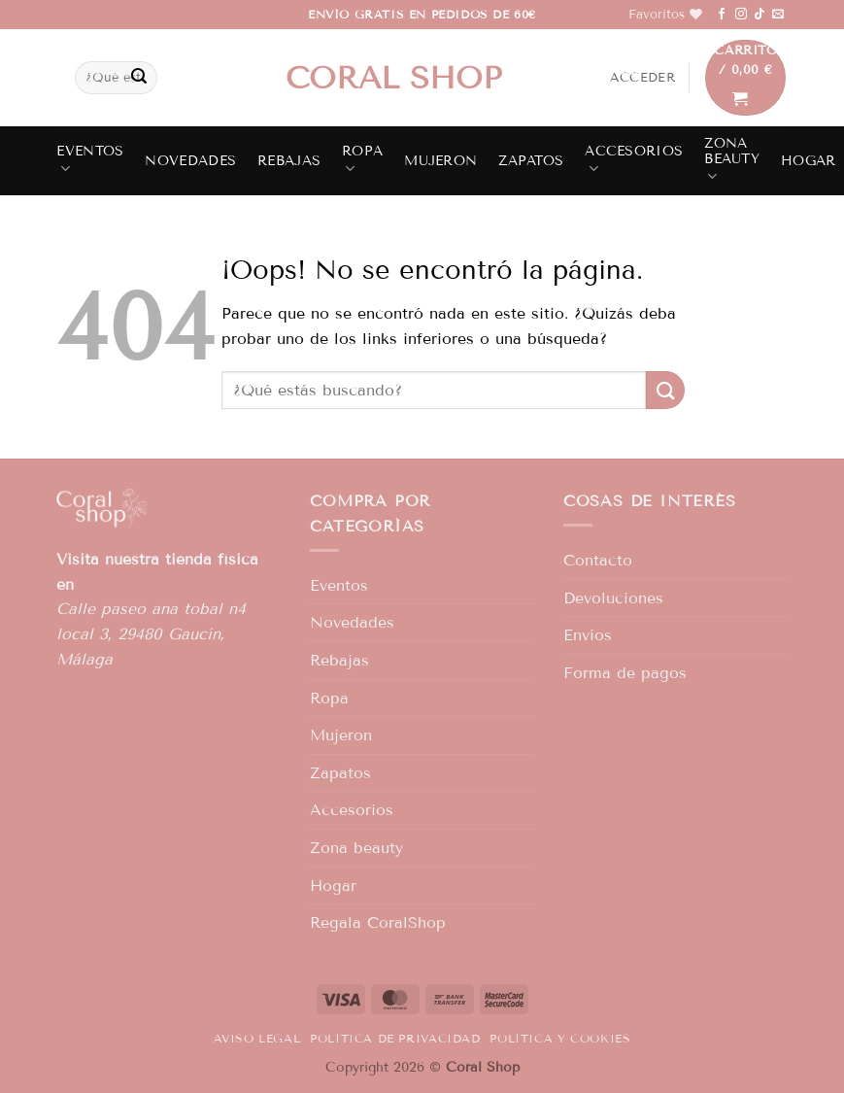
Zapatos (530, 161)
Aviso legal (257, 1038)
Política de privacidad (395, 1038)
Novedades (190, 161)
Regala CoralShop (378, 922)
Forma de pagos (625, 673)
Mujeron (440, 161)
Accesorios (634, 160)
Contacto (597, 560)
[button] (642, 77)
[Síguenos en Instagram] (741, 14)
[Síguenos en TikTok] (759, 14)
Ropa (362, 160)
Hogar (808, 161)
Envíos (587, 635)
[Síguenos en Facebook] (721, 14)
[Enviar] (138, 77)
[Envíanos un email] (778, 14)
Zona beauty (732, 160)
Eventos (89, 160)
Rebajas (289, 161)
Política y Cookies (560, 1038)
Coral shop (394, 77)
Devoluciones (613, 598)
